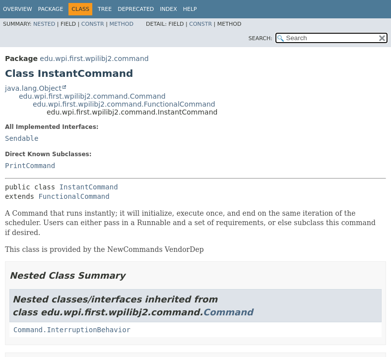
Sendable (21, 138)
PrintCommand (30, 166)
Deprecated (136, 9)
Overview (17, 9)
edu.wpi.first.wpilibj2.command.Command (92, 96)
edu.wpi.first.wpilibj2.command (94, 58)
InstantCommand (89, 187)
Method (121, 24)
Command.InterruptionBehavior (71, 330)
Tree (105, 9)
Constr (92, 24)
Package (51, 9)
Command (228, 312)
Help (190, 9)
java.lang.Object (33, 88)
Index (168, 9)
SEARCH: (260, 38)
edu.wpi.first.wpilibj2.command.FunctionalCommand (124, 104)
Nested (44, 24)
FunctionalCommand (73, 196)
